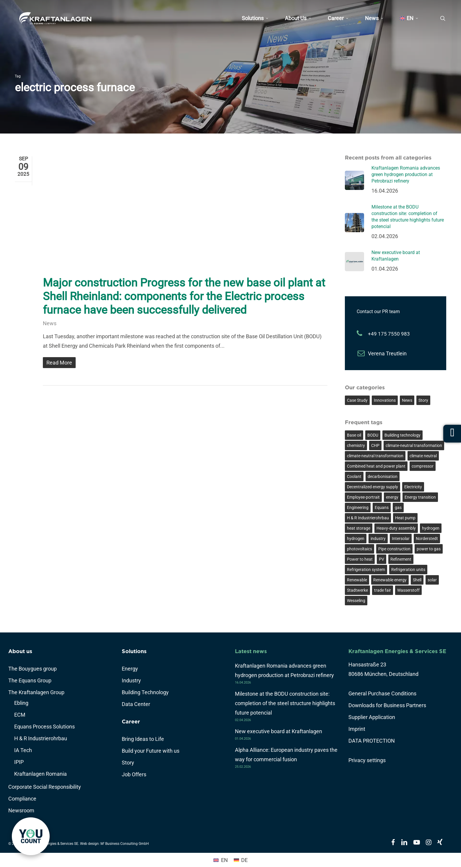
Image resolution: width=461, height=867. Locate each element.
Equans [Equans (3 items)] (382, 507)
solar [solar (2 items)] (432, 580)
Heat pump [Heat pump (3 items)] (405, 517)
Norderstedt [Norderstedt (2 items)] (427, 538)
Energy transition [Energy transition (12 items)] (420, 497)
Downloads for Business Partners (387, 705)
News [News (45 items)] (407, 400)
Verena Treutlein (387, 353)
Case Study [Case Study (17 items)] (357, 400)
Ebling (21, 703)
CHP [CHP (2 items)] (375, 445)
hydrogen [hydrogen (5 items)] (430, 528)
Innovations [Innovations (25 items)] (385, 400)
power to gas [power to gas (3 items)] (429, 548)
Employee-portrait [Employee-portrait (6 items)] (363, 497)
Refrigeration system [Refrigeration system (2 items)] (366, 569)
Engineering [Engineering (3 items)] (358, 507)
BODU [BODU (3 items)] (372, 435)
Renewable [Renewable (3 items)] (357, 580)
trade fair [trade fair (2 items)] (382, 590)
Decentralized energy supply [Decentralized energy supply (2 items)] (372, 486)
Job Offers (134, 774)
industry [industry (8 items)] (378, 538)
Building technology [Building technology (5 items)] (402, 435)
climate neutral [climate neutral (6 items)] (423, 455)
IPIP (19, 762)
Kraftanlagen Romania (40, 774)
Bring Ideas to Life (143, 739)
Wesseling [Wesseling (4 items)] (356, 600)
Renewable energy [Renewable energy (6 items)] (390, 580)
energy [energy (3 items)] (392, 497)
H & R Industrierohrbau (40, 738)
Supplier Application (371, 717)
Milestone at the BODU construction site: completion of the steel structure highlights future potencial (285, 703)
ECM (19, 715)
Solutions (134, 651)
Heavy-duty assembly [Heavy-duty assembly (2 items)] (396, 528)
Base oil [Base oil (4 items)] (354, 435)
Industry (131, 680)
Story (128, 762)
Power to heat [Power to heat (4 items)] (360, 559)
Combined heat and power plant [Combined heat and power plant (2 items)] (376, 466)
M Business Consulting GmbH (124, 844)
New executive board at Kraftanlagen (278, 731)
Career (131, 721)
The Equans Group (29, 680)
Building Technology (145, 692)
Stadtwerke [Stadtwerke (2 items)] (357, 590)
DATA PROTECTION (371, 741)
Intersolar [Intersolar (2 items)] (401, 538)
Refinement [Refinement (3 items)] (400, 559)
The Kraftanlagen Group (36, 692)
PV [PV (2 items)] (381, 559)
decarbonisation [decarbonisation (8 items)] (382, 476)
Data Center (136, 704)
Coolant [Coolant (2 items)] (354, 476)
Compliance (22, 799)
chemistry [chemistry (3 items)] (356, 445)
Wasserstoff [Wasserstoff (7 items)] (408, 590)
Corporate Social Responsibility (44, 787)
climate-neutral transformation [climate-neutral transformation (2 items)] (375, 455)
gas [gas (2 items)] (398, 507)
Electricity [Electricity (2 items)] (413, 486)
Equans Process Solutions (44, 726)
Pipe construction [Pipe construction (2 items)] (394, 548)
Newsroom (21, 810)
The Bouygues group (32, 669)
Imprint (356, 729)
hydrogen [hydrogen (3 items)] (355, 538)
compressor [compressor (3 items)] (423, 466)
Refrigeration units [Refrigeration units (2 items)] (408, 569)
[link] (30, 836)
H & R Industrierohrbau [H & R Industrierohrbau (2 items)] (368, 517)
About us (20, 651)
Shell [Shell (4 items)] (417, 580)
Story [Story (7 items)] (423, 400)
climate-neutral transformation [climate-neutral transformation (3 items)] (414, 445)
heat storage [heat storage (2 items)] (358, 528)
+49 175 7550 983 (389, 333)
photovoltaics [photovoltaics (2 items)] (359, 548)
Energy (130, 669)
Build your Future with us (150, 751)
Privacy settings (367, 760)
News (49, 323)
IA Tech (23, 750)
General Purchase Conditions (382, 693)
